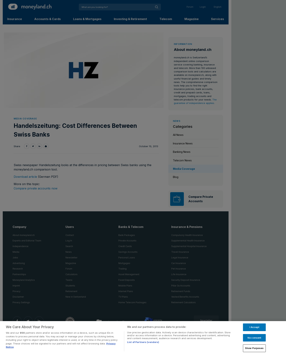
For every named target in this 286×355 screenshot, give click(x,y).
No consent (254, 337)
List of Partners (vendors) (143, 342)
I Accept (254, 327)
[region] (143, 338)
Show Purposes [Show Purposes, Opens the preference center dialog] (254, 348)
